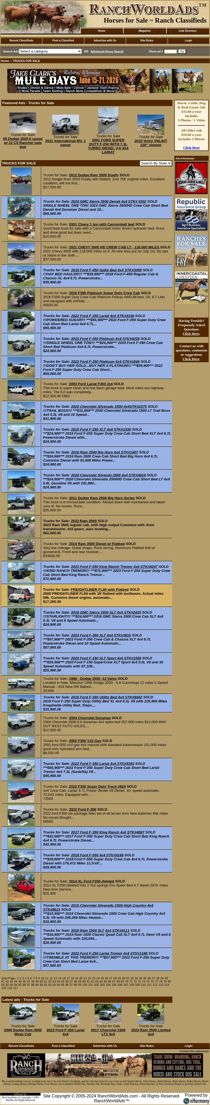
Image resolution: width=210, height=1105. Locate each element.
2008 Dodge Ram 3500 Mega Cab (23, 1032)
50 (41, 981)
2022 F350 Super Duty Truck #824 (97, 786)
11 (46, 978)
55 (62, 981)
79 (165, 981)
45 (20, 981)
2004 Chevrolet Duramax (90, 718)
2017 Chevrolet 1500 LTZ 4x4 (108, 1032)
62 (92, 981)
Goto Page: (8, 978)
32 (132, 978)
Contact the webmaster (194, 1051)
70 (126, 981)
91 (45, 984)
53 (54, 981)
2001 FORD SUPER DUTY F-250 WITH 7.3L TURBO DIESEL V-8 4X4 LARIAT (108, 146)
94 (58, 984)
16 (64, 978)
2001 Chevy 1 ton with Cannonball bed (101, 224)
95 (62, 984)
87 (28, 984)
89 (37, 984)
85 (20, 984)
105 (114, 984)
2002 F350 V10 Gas (85, 741)
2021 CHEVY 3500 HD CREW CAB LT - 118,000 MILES (115, 247)
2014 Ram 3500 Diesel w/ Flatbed (97, 544)
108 (131, 984)
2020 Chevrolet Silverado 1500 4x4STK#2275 (109, 406)
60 (84, 981)
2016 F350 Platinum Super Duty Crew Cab (104, 293)
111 (149, 984)
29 (119, 978)
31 (128, 978)
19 (76, 978)
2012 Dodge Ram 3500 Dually (94, 175)
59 (79, 981)
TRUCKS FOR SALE (26, 60)
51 (45, 981)
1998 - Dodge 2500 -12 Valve (93, 679)
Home (101, 30)
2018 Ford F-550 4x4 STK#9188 (97, 855)
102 (96, 984)
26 (106, 978)
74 (143, 981)
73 (139, 981)
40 (166, 978)
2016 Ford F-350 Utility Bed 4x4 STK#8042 (106, 697)
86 (24, 984)
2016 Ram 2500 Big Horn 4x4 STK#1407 (104, 452)
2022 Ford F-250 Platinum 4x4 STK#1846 (105, 362)
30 (123, 978)
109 (137, 984)
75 (148, 981)
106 (120, 984)
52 (49, 981)
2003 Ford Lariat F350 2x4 (91, 384)
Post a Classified (63, 40)
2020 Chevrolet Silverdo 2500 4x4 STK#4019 (108, 475)
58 (75, 981)
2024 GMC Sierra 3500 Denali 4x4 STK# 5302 (108, 201)
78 (160, 981)
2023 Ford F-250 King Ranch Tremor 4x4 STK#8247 (114, 567)
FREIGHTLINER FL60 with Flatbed (100, 589)
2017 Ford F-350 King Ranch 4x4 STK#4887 (107, 832)
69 (122, 981)
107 (125, 984)
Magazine (144, 30)
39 (161, 978)
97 (71, 984)
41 (3, 981)
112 (155, 984)
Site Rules (146, 40)
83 (11, 984)
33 (136, 978)
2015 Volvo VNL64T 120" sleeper (150, 143)
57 (71, 981)
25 (102, 978)
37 (153, 978)
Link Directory (188, 30)
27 (110, 978)
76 (152, 981)
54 (58, 981)
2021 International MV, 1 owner (65, 143)
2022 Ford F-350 (82, 809)
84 (15, 984)
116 (9, 988)
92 (49, 984)
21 (85, 978)
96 (67, 984)
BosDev (10, 1100)
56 (67, 981)
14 (59, 978)
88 (32, 984)
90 (41, 984)
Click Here (191, 148)
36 (149, 978)
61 (88, 981)
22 (89, 978)
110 (143, 984)
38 (157, 978)
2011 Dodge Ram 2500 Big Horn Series (102, 498)
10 (42, 978)
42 (7, 981)
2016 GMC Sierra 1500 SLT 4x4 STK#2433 (106, 612)
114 (166, 984)
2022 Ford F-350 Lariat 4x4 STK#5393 (102, 764)
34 (140, 978)
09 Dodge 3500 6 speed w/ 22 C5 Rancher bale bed (23, 143)
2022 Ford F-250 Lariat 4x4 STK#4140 (102, 316)
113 (160, 984)
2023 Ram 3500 (84, 521)
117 (15, 988)
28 (115, 978)
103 (102, 984)
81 (3, 984)
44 (15, 981)
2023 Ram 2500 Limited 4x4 (151, 1032)
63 (96, 981)
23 (93, 978)
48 (32, 981)
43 (11, 981)
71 (131, 981)
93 (54, 984)
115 (3, 988)
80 (169, 981)
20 (81, 978)
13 (55, 978)
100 (84, 984)
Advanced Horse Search (107, 51)
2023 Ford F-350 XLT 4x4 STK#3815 (101, 635)
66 (109, 981)
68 (118, 981)
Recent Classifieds (21, 40)
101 (90, 984)
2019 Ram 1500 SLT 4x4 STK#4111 (100, 930)
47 (28, 981)
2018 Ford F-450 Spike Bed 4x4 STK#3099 (106, 270)
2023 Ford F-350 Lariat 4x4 (65, 1032)
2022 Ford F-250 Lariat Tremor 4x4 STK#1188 (109, 953)
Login (188, 40)
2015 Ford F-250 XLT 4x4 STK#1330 (101, 429)
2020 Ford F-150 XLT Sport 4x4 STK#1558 (106, 658)
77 (156, 981)
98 (75, 984)
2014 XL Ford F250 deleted (91, 881)
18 (72, 978)
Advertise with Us (105, 40)
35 (145, 978)
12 (51, 978)
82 (7, 984)
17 (68, 978)
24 (98, 978)
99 (79, 984)
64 (101, 981)
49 (37, 981)
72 (135, 981)
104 (108, 984)
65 (105, 981)
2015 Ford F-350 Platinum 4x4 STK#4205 (105, 339)
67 (113, 981)
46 (24, 981)
